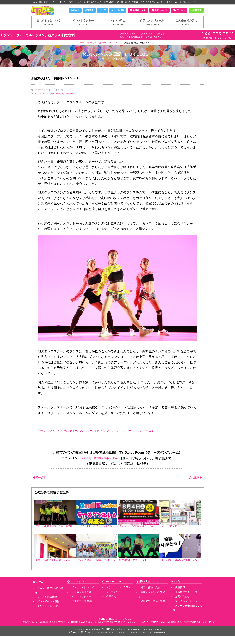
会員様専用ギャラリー (183, 600)
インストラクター (83, 28)
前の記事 (41, 484)
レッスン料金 (117, 28)
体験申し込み (139, 10)
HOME (76, 49)
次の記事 (194, 484)
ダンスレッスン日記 (44, 608)
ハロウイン (49, 100)
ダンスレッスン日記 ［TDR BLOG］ (99, 49)
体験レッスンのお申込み (149, 600)
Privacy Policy (129, 630)
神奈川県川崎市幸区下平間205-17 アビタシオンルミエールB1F (118, 623)
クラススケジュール (152, 28)
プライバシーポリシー (183, 608)
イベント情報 (117, 10)
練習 (82, 100)
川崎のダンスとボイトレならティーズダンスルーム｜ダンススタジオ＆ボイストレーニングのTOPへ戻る (112, 437)
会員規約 (108, 604)
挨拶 (71, 100)
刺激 (58, 100)
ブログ (102, 10)
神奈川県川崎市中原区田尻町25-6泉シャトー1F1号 (191, 623)
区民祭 (65, 100)
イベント (123, 49)
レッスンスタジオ (77, 600)
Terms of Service (149, 630)
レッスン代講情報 (43, 600)
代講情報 (89, 10)
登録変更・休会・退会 (148, 604)
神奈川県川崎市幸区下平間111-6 (100, 465)
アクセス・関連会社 (78, 608)
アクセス (181, 10)
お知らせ (75, 10)
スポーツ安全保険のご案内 (185, 612)
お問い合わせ (161, 10)
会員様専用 (196, 10)
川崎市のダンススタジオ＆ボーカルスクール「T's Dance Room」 (49, 13)
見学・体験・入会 (146, 596)
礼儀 (76, 100)
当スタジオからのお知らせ (47, 596)
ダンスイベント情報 (44, 604)
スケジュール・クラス (114, 596)
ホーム (39, 591)
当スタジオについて (49, 28)
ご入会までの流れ (186, 28)
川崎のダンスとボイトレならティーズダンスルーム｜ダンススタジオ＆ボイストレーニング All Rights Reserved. (126, 633)
